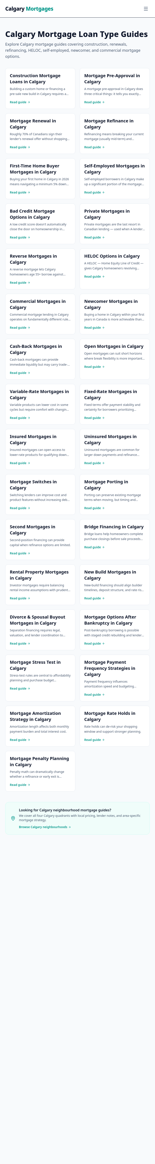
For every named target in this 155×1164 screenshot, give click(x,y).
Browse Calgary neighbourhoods (45, 827)
